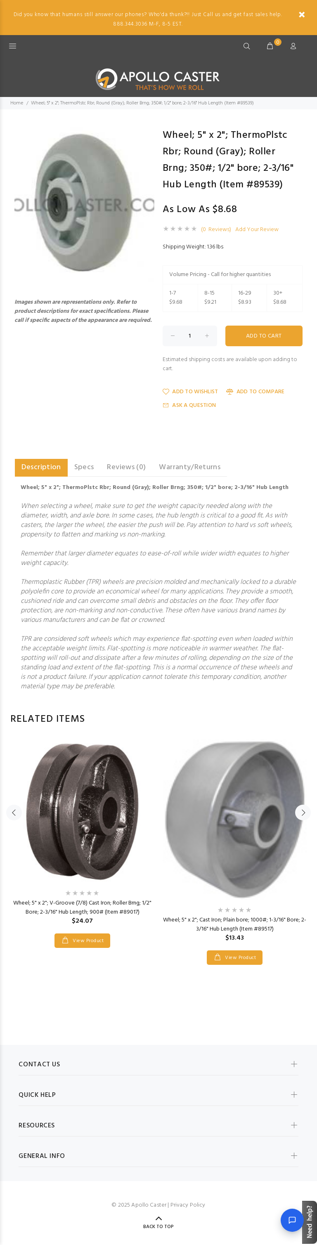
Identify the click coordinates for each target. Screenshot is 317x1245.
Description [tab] (41, 467)
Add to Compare (255, 392)
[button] (147, 134)
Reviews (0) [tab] (126, 467)
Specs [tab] (84, 467)
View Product (87, 941)
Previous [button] (14, 812)
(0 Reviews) (216, 229)
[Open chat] (292, 1220)
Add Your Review (257, 229)
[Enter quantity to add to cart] (190, 336)
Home (16, 103)
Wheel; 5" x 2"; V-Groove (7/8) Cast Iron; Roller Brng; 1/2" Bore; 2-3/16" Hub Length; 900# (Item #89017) (82, 907)
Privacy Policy (188, 1205)
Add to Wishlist (190, 392)
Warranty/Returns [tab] (189, 467)
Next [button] (303, 812)
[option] (82, 835)
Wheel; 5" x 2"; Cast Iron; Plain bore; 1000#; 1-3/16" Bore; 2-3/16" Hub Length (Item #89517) (234, 924)
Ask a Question (189, 405)
